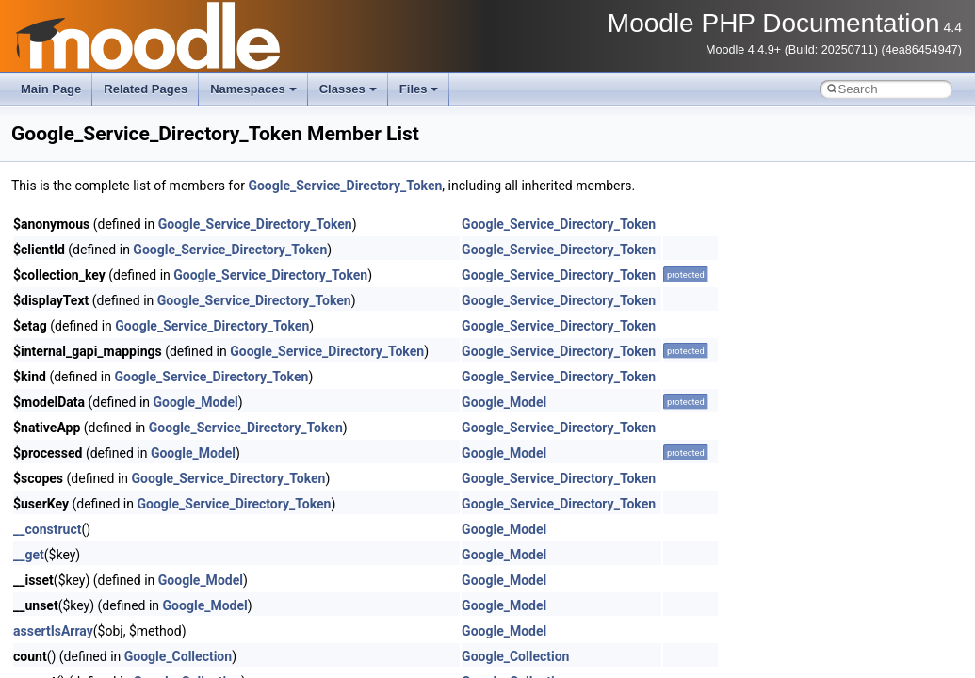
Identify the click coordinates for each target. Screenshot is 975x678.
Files (419, 89)
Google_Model (196, 402)
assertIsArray (53, 630)
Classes (348, 89)
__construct (47, 529)
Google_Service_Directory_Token (345, 185)
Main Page (51, 89)
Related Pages (145, 89)
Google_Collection (178, 656)
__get (28, 554)
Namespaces (253, 89)
